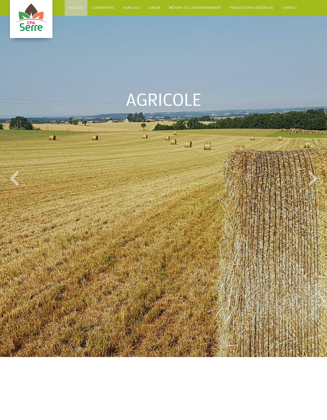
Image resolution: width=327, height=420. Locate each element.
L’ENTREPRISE (103, 8)
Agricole (131, 8)
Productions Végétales (251, 8)
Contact (289, 8)
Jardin (154, 8)
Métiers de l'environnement (195, 8)
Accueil (76, 8)
